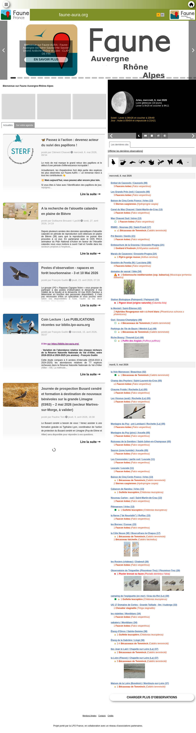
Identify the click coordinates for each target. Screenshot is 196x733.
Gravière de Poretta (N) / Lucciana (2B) (131, 262)
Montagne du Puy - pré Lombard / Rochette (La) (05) (138, 424)
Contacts (102, 716)
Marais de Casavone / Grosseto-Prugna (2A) (134, 254)
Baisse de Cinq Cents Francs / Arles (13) (132, 200)
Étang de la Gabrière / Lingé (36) (127, 640)
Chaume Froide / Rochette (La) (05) (129, 389)
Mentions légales (89, 716)
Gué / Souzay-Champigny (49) (126, 320)
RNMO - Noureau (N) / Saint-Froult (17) (131, 227)
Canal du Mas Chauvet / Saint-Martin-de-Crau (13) (136, 209)
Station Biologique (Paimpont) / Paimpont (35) (135, 299)
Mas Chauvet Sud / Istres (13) (126, 218)
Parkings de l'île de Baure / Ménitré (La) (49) (133, 328)
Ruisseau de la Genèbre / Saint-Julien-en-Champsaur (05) (141, 441)
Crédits (110, 716)
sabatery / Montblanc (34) (124, 622)
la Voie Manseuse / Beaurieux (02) (128, 372)
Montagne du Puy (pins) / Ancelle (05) (130, 432)
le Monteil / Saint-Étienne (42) (126, 308)
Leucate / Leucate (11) (122, 468)
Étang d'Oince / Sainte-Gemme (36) (129, 631)
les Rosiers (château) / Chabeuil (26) (130, 561)
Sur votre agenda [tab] (24, 125)
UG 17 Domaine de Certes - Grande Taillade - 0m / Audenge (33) (144, 605)
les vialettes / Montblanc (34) (126, 613)
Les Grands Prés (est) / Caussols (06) (130, 192)
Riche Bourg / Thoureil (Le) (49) (127, 337)
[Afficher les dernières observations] (125, 151)
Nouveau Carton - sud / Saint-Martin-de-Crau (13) (136, 498)
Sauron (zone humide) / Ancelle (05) (129, 450)
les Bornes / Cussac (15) (123, 524)
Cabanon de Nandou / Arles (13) (127, 489)
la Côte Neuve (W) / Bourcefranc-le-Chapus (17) (135, 533)
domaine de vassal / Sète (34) (126, 271)
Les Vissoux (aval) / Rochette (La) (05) (130, 398)
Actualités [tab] (8, 125)
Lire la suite (90, 194)
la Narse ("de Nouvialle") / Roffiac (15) (130, 515)
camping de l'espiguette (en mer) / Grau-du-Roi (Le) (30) (140, 596)
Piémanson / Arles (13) (122, 506)
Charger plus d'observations (152, 697)
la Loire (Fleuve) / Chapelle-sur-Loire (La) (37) (134, 658)
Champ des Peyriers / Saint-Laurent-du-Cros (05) (136, 380)
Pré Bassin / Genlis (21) (123, 236)
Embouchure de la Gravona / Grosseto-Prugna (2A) (137, 245)
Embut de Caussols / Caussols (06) (129, 183)
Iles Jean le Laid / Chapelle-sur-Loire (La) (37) (134, 649)
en (162, 15)
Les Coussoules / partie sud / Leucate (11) (133, 459)
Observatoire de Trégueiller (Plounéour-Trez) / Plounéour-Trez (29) (145, 570)
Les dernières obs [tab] (119, 144)
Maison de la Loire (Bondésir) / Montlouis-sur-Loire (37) (140, 683)
